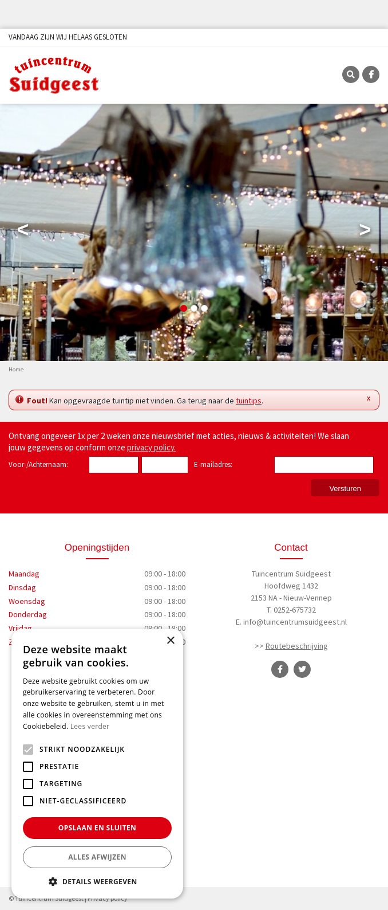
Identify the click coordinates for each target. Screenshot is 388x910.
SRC (350, 74)
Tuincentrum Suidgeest (291, 573)
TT (302, 669)
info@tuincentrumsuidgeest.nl (295, 622)
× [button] (170, 641)
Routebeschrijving (297, 646)
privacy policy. (151, 447)
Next (365, 232)
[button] (97, 881)
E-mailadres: (215, 465)
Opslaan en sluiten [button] (97, 828)
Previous (22, 232)
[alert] (97, 764)
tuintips (249, 400)
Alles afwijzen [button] (97, 857)
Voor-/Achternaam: (38, 464)
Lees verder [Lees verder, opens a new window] (90, 726)
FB (370, 74)
